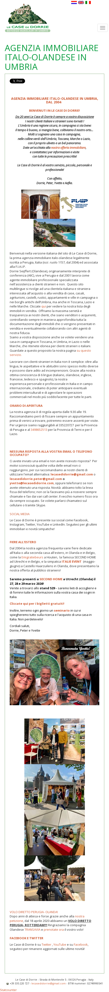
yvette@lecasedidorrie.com (32, 483)
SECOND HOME (50, 579)
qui (43, 306)
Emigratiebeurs (32, 557)
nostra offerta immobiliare (68, 147)
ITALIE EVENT (71, 561)
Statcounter (8, 990)
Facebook (81, 944)
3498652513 (39, 429)
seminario (62, 610)
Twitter (46, 944)
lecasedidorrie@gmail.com (48, 983)
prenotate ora (54, 929)
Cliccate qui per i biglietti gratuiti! (37, 603)
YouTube (59, 944)
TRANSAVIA (33, 929)
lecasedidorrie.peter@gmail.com (36, 479)
